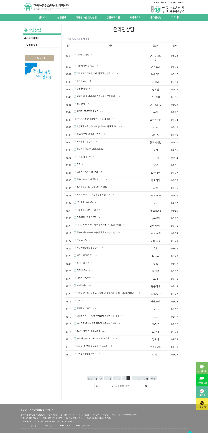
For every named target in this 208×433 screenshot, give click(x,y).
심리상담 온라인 (83, 308)
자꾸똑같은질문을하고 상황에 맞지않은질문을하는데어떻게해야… (105, 293)
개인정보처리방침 (37, 410)
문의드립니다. (82, 263)
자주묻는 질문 (31, 44)
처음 (90, 379)
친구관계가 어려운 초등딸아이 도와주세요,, (95, 232)
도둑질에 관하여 (83, 157)
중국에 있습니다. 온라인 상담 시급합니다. (94, 338)
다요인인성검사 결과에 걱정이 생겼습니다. (95, 73)
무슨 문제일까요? (83, 255)
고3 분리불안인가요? (85, 354)
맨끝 (153, 379)
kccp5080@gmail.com (126, 415)
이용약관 (24, 410)
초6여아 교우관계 (83, 142)
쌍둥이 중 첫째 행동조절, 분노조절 (91, 346)
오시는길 (49, 410)
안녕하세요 (80, 285)
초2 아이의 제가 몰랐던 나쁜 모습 (91, 187)
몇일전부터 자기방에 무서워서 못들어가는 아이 (97, 316)
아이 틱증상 (81, 270)
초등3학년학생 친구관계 (86, 248)
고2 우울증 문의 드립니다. (87, 210)
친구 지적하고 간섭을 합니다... (89, 179)
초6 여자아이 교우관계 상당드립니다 (92, 195)
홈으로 (156, 2)
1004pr (70, 421)
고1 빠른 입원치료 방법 (86, 172)
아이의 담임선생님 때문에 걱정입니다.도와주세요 (98, 225)
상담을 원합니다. (83, 89)
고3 (77, 164)
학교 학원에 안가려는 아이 (87, 134)
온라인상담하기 (31, 38)
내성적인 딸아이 (83, 278)
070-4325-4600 (55, 418)
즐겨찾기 (164, 2)
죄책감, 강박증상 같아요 (86, 111)
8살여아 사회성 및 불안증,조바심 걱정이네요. (96, 126)
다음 (145, 379)
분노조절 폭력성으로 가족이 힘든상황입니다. (96, 323)
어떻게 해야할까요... (85, 66)
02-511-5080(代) (33, 418)
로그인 (173, 2)
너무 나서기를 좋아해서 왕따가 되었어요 (92, 119)
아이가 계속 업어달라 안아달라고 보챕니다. (95, 96)
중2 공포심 (80, 81)
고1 (77, 301)
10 (138, 379)
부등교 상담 (81, 240)
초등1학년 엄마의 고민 (86, 217)
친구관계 (79, 104)
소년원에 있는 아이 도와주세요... (90, 331)
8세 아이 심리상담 (84, 202)
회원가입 (181, 2)
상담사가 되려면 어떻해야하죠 (89, 149)
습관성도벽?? (82, 55)
